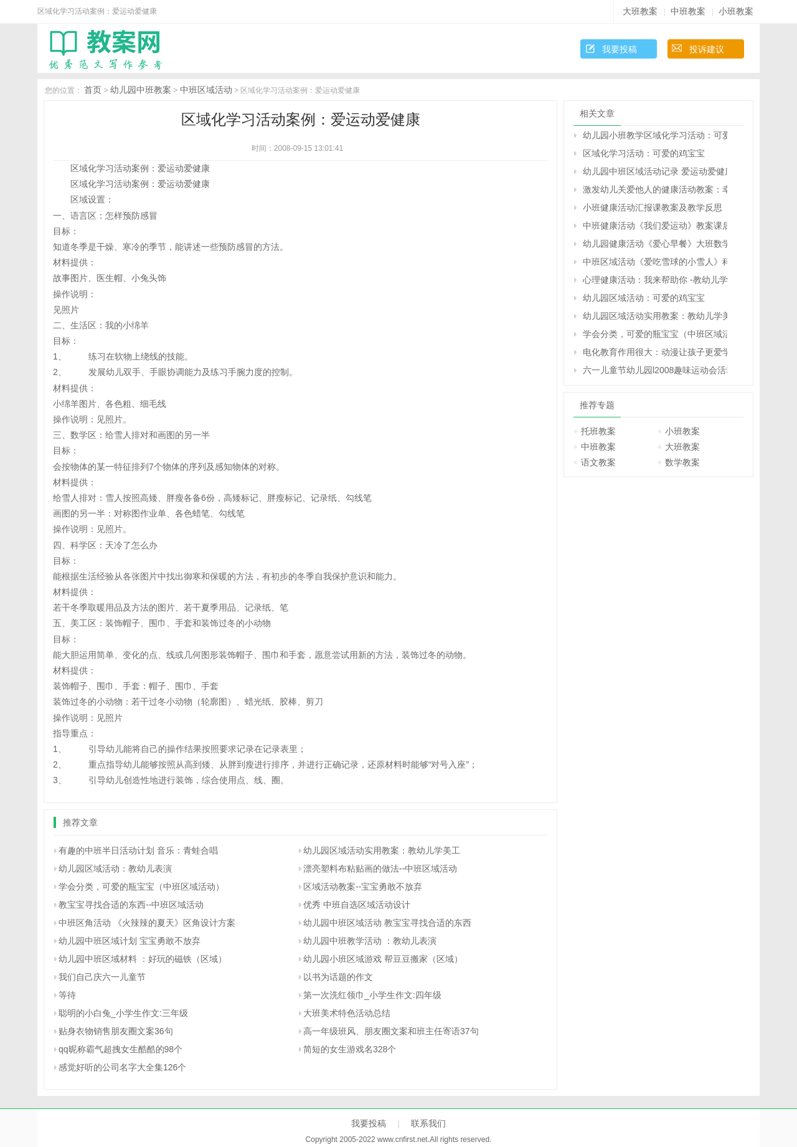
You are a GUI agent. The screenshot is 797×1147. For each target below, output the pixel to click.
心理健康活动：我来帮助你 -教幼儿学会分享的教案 (655, 280)
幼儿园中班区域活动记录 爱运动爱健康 (655, 171)
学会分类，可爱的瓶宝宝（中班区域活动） (141, 887)
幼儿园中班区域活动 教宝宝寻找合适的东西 (387, 923)
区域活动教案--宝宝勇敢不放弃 (362, 887)
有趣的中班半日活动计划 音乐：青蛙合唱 (138, 850)
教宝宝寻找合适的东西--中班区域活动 (131, 905)
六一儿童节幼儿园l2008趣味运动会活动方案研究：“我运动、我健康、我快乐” (655, 370)
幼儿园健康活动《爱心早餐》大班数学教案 (655, 244)
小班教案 (736, 11)
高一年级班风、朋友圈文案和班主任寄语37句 (391, 1031)
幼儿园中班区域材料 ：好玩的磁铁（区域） (143, 959)
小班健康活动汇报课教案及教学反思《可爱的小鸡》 (655, 207)
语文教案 (598, 462)
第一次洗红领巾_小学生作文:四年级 (372, 995)
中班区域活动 (206, 90)
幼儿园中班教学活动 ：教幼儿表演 (369, 941)
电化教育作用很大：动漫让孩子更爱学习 (655, 352)
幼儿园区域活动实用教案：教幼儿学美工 (381, 850)
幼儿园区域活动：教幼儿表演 (115, 868)
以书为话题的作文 (338, 977)
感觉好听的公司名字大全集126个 (122, 1067)
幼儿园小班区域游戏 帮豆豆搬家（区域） (383, 959)
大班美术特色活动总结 (346, 1013)
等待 (67, 995)
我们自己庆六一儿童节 (102, 977)
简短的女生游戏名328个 (349, 1049)
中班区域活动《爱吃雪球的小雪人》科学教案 (655, 262)
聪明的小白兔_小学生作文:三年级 (123, 1013)
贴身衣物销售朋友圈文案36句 (116, 1031)
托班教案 (598, 431)
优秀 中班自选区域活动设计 (356, 905)
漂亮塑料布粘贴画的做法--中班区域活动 (380, 868)
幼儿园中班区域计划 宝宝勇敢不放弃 (129, 941)
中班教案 (688, 11)
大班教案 (640, 11)
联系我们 (428, 1123)
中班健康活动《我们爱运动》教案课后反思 (655, 226)
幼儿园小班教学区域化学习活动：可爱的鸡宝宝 (655, 135)
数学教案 (682, 462)
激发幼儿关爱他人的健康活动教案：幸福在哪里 (655, 189)
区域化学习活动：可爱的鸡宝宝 (644, 153)
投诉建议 (706, 49)
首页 (92, 90)
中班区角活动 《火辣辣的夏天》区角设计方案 (147, 923)
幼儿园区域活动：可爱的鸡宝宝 (644, 298)
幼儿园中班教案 (140, 90)
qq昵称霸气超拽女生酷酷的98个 (120, 1049)
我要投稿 (619, 49)
